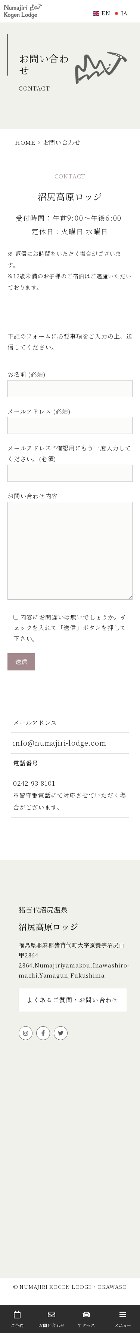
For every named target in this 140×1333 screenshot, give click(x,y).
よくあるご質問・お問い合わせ (72, 1000)
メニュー (122, 1319)
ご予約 (17, 1319)
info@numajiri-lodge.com (59, 742)
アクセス (86, 1319)
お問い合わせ (52, 1319)
